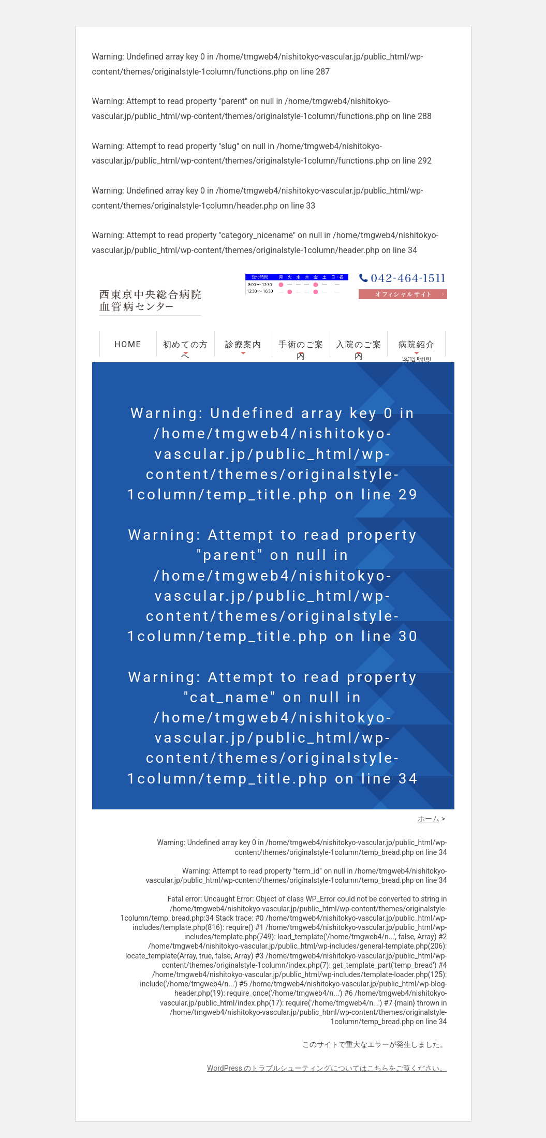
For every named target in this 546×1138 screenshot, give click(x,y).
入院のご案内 (358, 348)
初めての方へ (186, 348)
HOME (127, 344)
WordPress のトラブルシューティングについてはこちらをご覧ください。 (327, 1068)
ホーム (428, 819)
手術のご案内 (301, 348)
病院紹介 (417, 344)
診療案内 (243, 344)
